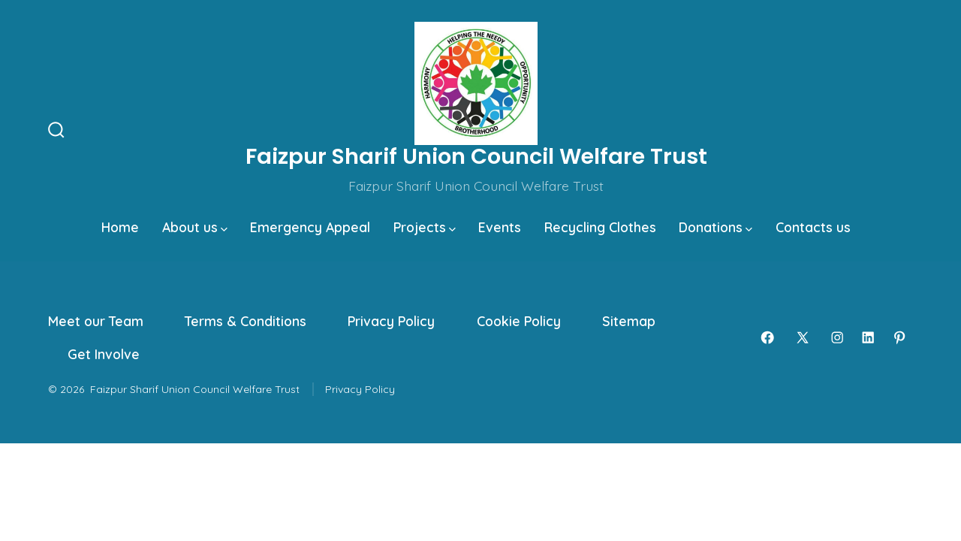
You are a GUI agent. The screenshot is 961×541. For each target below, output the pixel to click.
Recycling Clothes (600, 227)
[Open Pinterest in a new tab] (899, 337)
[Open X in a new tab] (802, 337)
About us (194, 227)
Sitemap (628, 321)
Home (120, 227)
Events (499, 227)
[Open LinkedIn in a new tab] (867, 337)
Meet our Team (95, 321)
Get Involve (104, 354)
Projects (424, 227)
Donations (715, 227)
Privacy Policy (391, 321)
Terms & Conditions (245, 321)
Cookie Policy (519, 321)
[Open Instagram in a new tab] (837, 337)
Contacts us (813, 227)
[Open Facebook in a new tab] (767, 337)
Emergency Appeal (310, 227)
